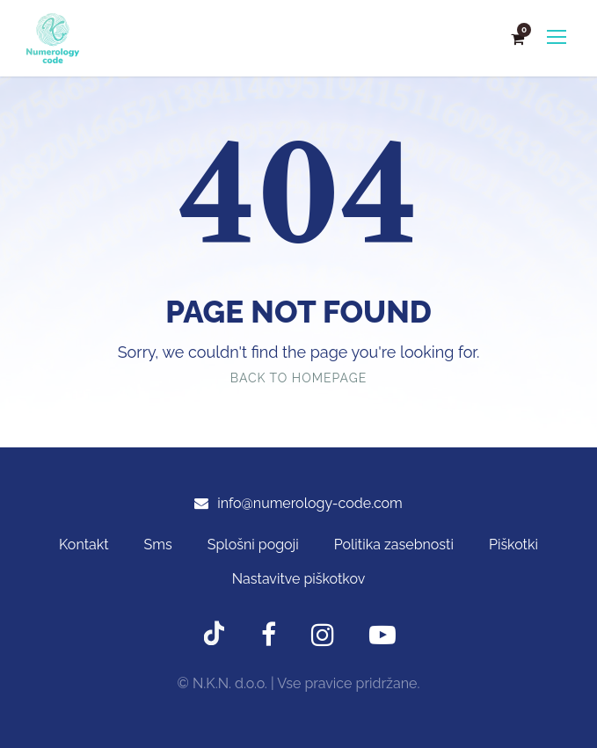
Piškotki (513, 544)
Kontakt (83, 544)
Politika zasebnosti (394, 544)
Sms (158, 544)
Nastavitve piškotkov (298, 578)
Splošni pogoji (253, 544)
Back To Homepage (298, 378)
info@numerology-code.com (310, 503)
